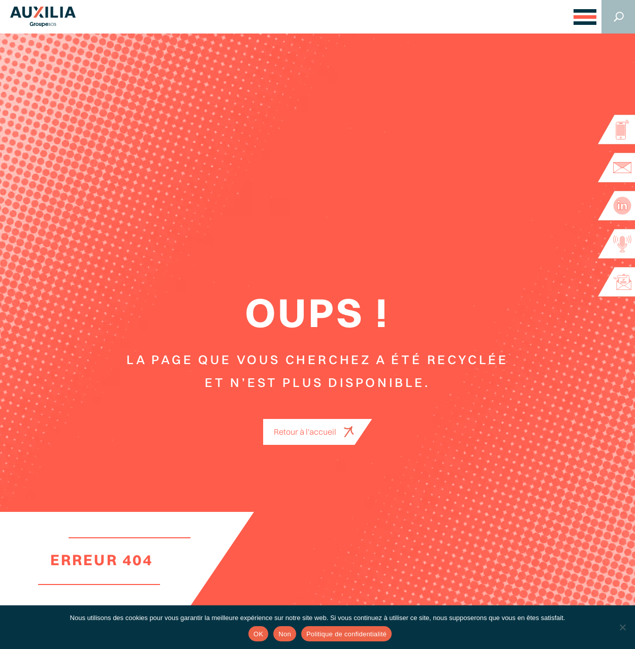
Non (284, 634)
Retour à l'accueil (305, 432)
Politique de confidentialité (346, 634)
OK (258, 634)
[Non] (622, 627)
